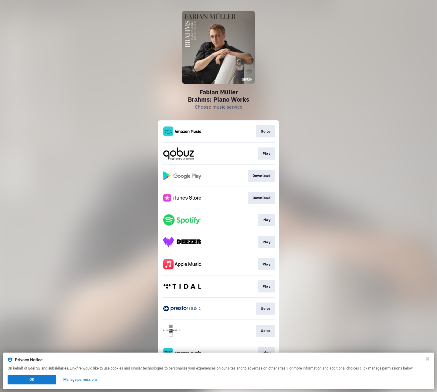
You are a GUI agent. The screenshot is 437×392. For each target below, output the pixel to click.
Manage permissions (80, 379)
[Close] (427, 359)
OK (31, 379)
